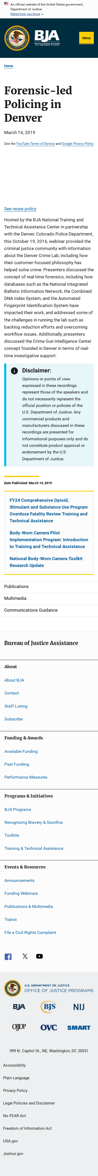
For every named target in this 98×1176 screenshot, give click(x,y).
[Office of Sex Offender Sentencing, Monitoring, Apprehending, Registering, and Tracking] (78, 1030)
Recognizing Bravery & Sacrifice (33, 822)
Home (8, 66)
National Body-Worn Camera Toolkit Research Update (46, 562)
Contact (11, 693)
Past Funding (16, 764)
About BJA (14, 680)
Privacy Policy (15, 1090)
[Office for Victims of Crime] (49, 1031)
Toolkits (11, 835)
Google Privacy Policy (78, 143)
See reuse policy (20, 208)
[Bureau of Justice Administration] (19, 1011)
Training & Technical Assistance (33, 848)
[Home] (47, 38)
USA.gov (10, 1141)
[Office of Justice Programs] (17, 38)
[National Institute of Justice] (79, 1011)
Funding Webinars (21, 893)
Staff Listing (15, 706)
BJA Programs (17, 809)
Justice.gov (13, 1153)
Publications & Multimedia (28, 906)
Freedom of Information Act (27, 1128)
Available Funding (21, 751)
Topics (10, 919)
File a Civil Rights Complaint (30, 932)
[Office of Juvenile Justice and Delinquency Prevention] (19, 1031)
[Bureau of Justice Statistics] (49, 1014)
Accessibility (14, 1065)
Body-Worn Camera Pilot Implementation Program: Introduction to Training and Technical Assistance (49, 539)
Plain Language (16, 1078)
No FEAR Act (14, 1115)
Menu (86, 38)
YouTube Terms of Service (35, 143)
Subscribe (13, 719)
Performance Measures (25, 777)
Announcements (19, 880)
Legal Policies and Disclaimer (29, 1103)
